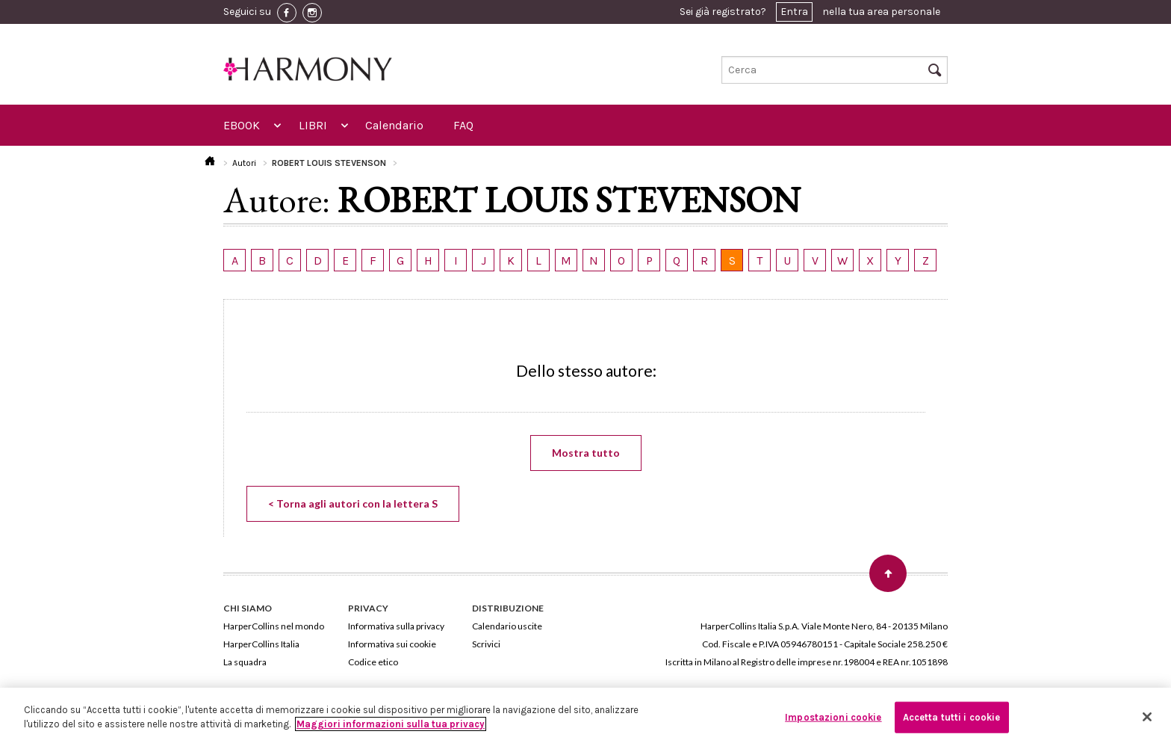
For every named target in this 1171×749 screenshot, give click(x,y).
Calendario (394, 125)
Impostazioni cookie (833, 717)
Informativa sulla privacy (396, 626)
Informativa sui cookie (392, 644)
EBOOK (241, 125)
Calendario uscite (507, 626)
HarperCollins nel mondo (273, 626)
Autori (244, 163)
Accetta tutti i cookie (952, 717)
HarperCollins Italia (261, 644)
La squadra (245, 662)
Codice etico (373, 662)
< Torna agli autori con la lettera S (353, 503)
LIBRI (313, 125)
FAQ (463, 125)
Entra (794, 11)
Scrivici (486, 644)
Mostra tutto (586, 452)
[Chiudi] (1147, 716)
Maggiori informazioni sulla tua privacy (390, 724)
